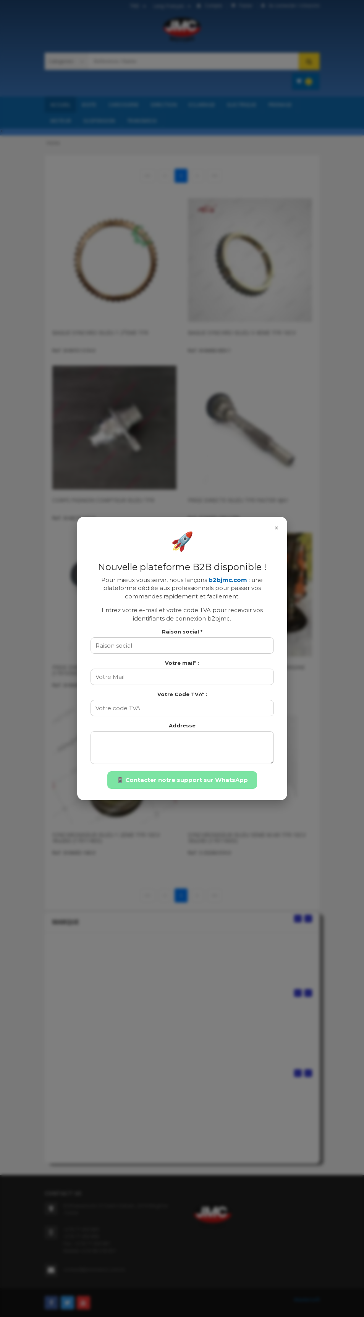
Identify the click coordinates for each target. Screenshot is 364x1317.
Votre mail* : (182, 663)
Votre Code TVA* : (182, 694)
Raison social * (182, 632)
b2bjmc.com (228, 580)
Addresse (182, 725)
